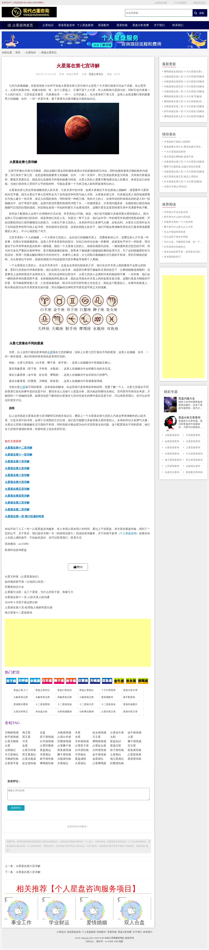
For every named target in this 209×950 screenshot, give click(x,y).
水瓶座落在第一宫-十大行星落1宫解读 (184, 91)
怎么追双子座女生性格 (176, 237)
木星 (78, 732)
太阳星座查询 (172, 435)
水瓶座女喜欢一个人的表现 (178, 222)
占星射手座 (12, 763)
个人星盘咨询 (128, 533)
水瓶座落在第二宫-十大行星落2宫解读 (184, 106)
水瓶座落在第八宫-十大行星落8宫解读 (184, 76)
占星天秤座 (29, 750)
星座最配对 (107, 697)
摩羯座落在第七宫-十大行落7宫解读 (183, 96)
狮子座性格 (64, 754)
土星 (130, 736)
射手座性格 (47, 758)
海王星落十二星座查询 (18, 612)
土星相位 (115, 754)
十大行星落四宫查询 (175, 151)
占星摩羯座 (99, 763)
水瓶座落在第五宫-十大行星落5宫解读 (184, 86)
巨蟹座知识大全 (14, 586)
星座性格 (122, 25)
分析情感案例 (64, 711)
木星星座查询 (172, 453)
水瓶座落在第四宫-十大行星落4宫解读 (184, 81)
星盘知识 (115, 741)
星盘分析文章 (130, 690)
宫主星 (132, 745)
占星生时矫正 (21, 711)
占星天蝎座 (12, 741)
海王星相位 (117, 758)
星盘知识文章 (199, 3)
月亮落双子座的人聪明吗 (177, 142)
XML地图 (118, 941)
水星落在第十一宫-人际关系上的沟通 (27, 597)
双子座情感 (47, 736)
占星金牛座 (117, 732)
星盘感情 (80, 758)
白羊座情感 (47, 741)
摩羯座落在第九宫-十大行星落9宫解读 (184, 116)
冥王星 (26, 736)
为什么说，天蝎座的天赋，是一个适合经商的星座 (184, 242)
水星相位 (62, 763)
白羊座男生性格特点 (175, 247)
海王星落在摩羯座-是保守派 (179, 156)
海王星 (26, 732)
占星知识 (47, 25)
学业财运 (59, 922)
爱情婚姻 (97, 922)
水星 (78, 736)
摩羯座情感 (99, 741)
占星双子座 (82, 745)
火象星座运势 (21, 697)
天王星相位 (12, 754)
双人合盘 (134, 922)
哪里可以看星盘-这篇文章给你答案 (182, 166)
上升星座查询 (172, 466)
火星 (7, 745)
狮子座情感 (134, 741)
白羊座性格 (82, 750)
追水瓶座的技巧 (172, 256)
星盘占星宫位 (49, 52)
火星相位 (80, 763)
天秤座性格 (99, 750)
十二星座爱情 (42, 704)
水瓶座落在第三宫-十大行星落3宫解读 (184, 161)
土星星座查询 (193, 447)
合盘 (42, 732)
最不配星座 (129, 697)
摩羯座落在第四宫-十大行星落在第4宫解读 (184, 71)
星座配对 (103, 25)
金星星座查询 (172, 441)
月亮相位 (80, 754)
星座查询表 (134, 758)
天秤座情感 (82, 741)
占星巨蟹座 (47, 745)
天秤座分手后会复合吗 (176, 212)
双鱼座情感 (64, 750)
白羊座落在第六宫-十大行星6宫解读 (183, 181)
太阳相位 (10, 750)
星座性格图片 (130, 704)
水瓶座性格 (64, 758)
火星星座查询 (172, 447)
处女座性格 (29, 763)
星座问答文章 (130, 711)
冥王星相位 (29, 754)
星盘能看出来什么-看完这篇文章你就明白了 (184, 146)
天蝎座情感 (12, 732)
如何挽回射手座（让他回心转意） (25, 581)
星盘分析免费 (140, 25)
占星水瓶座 (29, 758)
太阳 (113, 736)
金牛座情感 (134, 732)
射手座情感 (12, 736)
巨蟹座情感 (64, 741)
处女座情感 (99, 732)
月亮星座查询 (193, 435)
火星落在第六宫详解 (28, 866)
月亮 (25, 741)
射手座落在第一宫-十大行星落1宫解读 (184, 111)
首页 (17, 52)
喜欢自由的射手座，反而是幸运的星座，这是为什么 (184, 251)
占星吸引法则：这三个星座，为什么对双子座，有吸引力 (39, 592)
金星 (25, 745)
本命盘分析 (41, 711)
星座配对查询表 (194, 472)
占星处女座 (99, 745)
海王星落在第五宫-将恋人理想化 (181, 176)
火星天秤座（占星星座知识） (22, 576)
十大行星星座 (180, 3)
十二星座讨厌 (86, 704)
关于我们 (159, 25)
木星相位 (45, 754)
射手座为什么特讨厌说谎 (177, 217)
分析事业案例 (86, 711)
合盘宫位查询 (172, 472)
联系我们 (177, 25)
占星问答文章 (108, 711)
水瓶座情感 (64, 732)
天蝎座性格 (12, 758)
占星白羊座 (64, 736)
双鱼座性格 (134, 750)
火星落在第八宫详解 (28, 872)
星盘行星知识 (64, 690)
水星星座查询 (193, 441)
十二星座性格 (64, 704)
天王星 (97, 736)
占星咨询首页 (20, 25)
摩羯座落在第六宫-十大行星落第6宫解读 (184, 101)
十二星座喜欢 (108, 704)
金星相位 (98, 758)
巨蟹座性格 (117, 763)
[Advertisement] (78, 643)
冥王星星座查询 (194, 460)
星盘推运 (45, 750)
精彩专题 (171, 392)
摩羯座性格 (47, 763)
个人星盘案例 (85, 25)
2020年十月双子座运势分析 (21, 602)
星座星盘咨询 (66, 25)
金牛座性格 (99, 754)
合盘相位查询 (193, 466)
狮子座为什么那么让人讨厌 (178, 227)
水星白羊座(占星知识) (175, 186)
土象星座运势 (86, 697)
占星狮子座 (64, 745)
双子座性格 (117, 750)
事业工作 (21, 922)
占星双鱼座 (134, 754)
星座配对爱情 (21, 704)
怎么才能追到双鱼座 (175, 232)
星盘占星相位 (86, 690)
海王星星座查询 (173, 460)
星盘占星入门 (21, 690)
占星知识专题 (161, 3)
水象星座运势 (42, 697)
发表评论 (16, 808)
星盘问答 (115, 745)
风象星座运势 (64, 697)
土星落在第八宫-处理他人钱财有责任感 (28, 607)
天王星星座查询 (194, 453)
